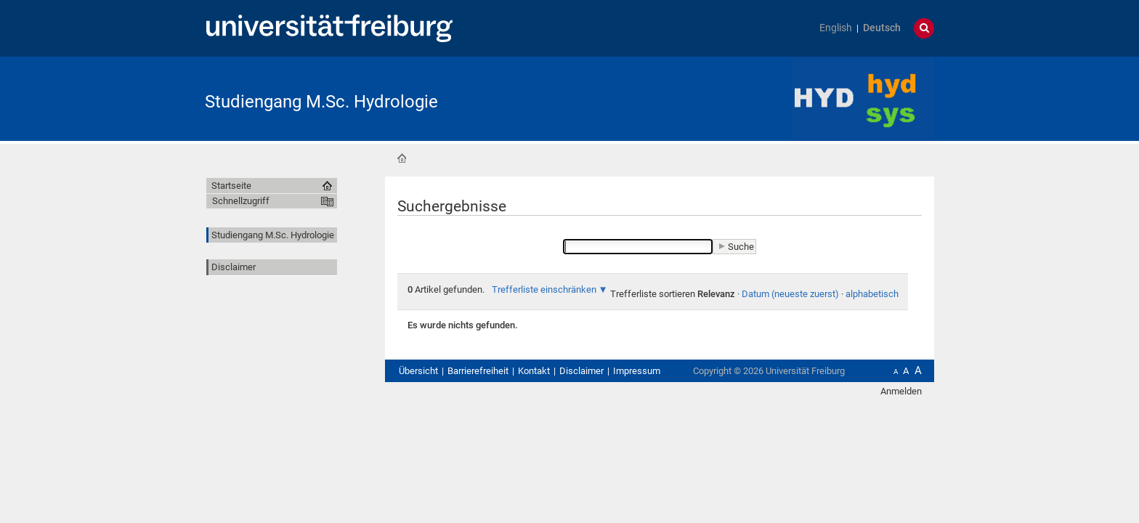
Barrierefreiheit (477, 370)
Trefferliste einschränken (544, 289)
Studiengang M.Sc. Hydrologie (321, 102)
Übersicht (418, 370)
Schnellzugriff (240, 200)
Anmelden (901, 391)
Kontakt (534, 370)
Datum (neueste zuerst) (790, 293)
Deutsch (882, 28)
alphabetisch (872, 293)
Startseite (401, 158)
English (835, 28)
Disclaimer (233, 267)
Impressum (636, 370)
